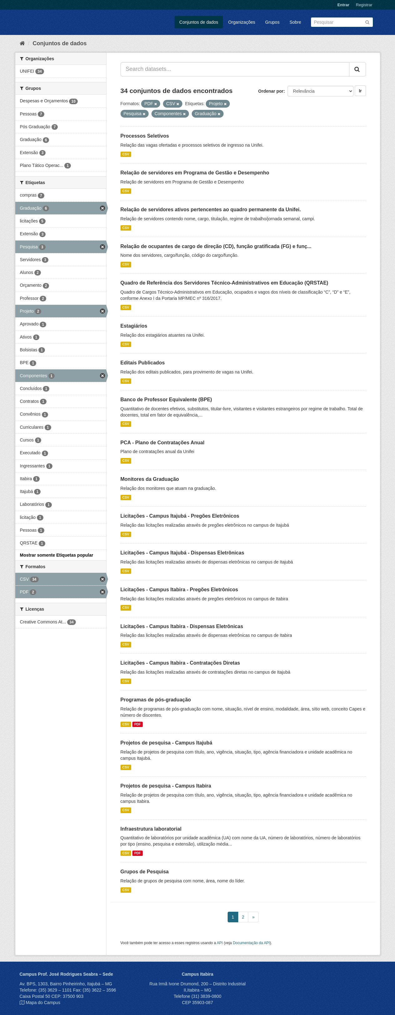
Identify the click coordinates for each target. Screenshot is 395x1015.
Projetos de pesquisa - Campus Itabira (166, 785)
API (220, 943)
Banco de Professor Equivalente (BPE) (166, 399)
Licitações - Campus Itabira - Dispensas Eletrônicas (182, 626)
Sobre (295, 22)
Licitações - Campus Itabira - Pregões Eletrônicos (179, 589)
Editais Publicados (143, 362)
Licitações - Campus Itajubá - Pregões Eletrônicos (180, 516)
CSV (125, 154)
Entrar (343, 4)
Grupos (272, 22)
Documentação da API (251, 943)
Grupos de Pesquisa (145, 871)
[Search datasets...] (235, 69)
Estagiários (134, 326)
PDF (137, 724)
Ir (360, 90)
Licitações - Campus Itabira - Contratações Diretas (180, 663)
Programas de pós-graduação (156, 699)
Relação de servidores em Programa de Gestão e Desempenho (195, 172)
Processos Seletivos (145, 136)
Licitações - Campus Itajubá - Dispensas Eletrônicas (182, 552)
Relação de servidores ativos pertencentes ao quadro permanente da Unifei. (211, 209)
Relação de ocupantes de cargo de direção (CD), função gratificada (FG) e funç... (216, 246)
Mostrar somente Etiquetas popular (56, 555)
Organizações (241, 22)
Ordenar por (271, 91)
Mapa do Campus (43, 1002)
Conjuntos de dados (198, 22)
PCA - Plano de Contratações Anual (163, 442)
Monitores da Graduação (150, 479)
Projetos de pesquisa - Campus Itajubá (166, 742)
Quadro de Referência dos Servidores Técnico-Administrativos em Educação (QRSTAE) (224, 282)
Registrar (364, 4)
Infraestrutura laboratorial (151, 829)
